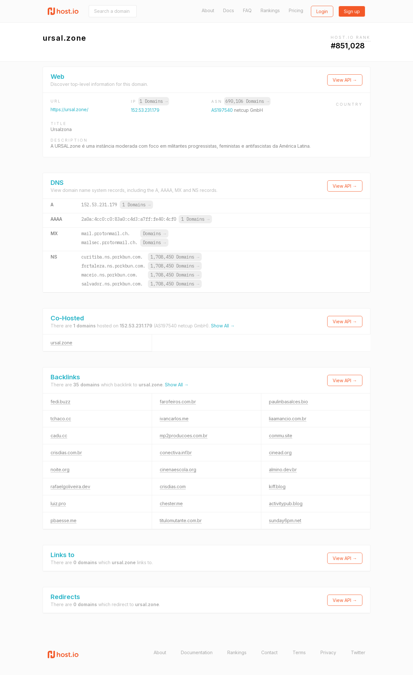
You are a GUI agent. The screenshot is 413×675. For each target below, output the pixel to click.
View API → (345, 80)
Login (322, 11)
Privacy (328, 652)
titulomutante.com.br (181, 520)
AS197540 (222, 110)
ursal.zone (61, 342)
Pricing (296, 10)
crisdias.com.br (66, 452)
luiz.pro (58, 503)
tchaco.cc (61, 418)
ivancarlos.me (174, 418)
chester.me (171, 503)
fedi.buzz (60, 401)
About (208, 10)
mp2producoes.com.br (183, 435)
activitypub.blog (286, 503)
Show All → (223, 325)
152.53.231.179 (145, 110)
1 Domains (154, 101)
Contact (269, 652)
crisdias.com (173, 486)
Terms (299, 652)
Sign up (352, 11)
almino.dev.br (283, 469)
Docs (228, 10)
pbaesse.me (64, 520)
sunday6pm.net (285, 520)
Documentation (197, 652)
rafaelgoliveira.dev (70, 486)
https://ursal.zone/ (69, 109)
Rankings (270, 10)
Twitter (358, 652)
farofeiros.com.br (178, 401)
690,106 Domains (247, 101)
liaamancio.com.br (287, 418)
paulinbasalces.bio (288, 401)
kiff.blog (277, 486)
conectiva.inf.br (176, 452)
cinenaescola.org (178, 469)
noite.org (60, 469)
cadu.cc (59, 435)
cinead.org (280, 452)
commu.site (280, 435)
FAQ (247, 10)
